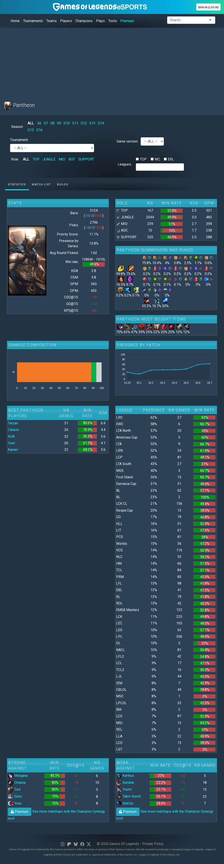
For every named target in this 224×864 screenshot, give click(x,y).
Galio (15, 796)
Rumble (125, 782)
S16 (39, 130)
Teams (51, 21)
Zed (14, 789)
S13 (92, 123)
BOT (71, 159)
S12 (84, 123)
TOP (36, 159)
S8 (52, 123)
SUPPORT (86, 159)
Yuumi (124, 789)
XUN (11, 436)
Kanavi (13, 450)
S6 (39, 123)
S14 (101, 123)
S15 (31, 130)
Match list (41, 184)
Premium (127, 21)
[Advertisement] (112, 61)
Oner (11, 443)
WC (157, 159)
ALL (31, 123)
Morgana (18, 775)
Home (15, 21)
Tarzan (13, 423)
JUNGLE (49, 159)
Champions (84, 21)
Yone (15, 803)
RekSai (124, 803)
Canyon (13, 430)
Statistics (17, 184)
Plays (100, 21)
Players (66, 21)
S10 (66, 123)
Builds (62, 184)
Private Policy (153, 844)
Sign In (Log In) (208, 7)
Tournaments (33, 21)
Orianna (17, 782)
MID (62, 159)
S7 (46, 123)
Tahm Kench (128, 796)
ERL (171, 159)
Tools (112, 21)
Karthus (125, 775)
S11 (75, 123)
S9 (59, 123)
